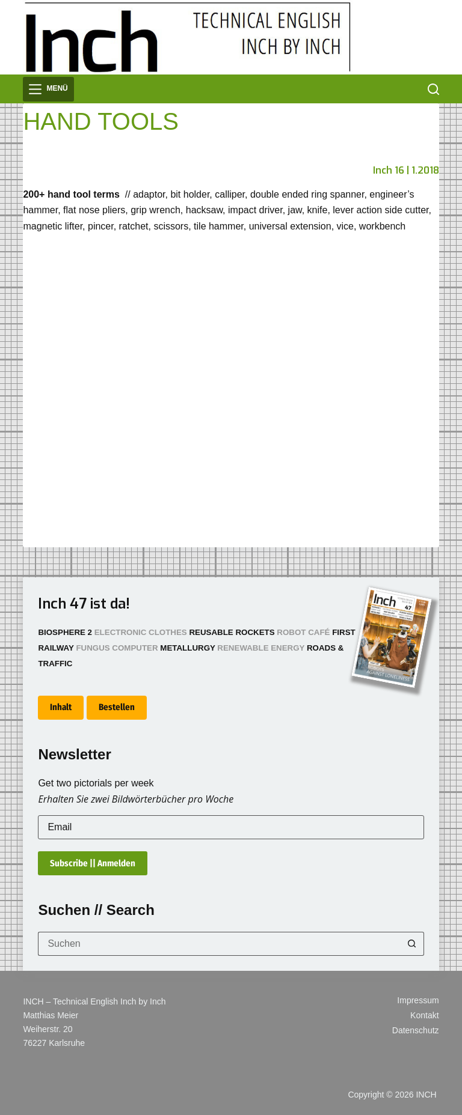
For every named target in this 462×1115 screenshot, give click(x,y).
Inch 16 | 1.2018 (406, 170)
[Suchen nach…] (218, 944)
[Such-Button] (412, 944)
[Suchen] (433, 89)
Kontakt (424, 1015)
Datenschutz (415, 1030)
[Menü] (48, 89)
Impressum (418, 1000)
